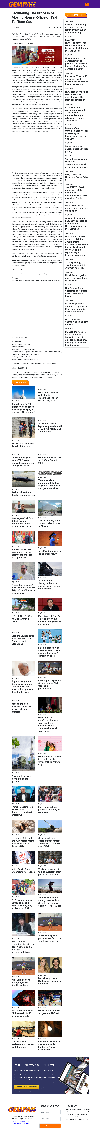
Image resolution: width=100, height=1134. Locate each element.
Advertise (17, 1124)
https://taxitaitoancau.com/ (28, 359)
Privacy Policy (25, 1121)
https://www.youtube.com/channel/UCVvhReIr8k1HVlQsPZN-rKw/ (36, 281)
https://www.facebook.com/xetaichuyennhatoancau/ (39, 274)
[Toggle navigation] (86, 4)
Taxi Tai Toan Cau (19, 109)
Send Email (20, 347)
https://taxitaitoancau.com (46, 256)
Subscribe (50, 1126)
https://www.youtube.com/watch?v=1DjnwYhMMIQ (38, 364)
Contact (27, 1124)
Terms (14, 1121)
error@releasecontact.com (39, 375)
